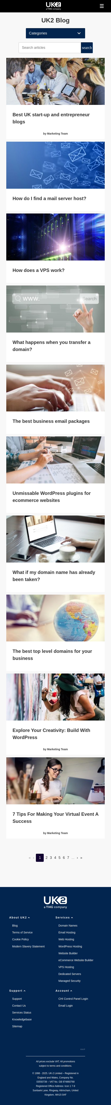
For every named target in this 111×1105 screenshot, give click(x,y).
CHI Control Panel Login (73, 998)
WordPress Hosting (70, 946)
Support (17, 990)
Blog (15, 925)
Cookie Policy (20, 939)
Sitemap (17, 1026)
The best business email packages (51, 421)
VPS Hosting (66, 967)
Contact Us (19, 1005)
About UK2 (20, 917)
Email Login (65, 1005)
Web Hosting (66, 939)
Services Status (21, 1012)
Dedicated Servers (69, 974)
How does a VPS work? (39, 270)
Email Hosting (66, 932)
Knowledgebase (22, 1019)
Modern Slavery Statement (28, 946)
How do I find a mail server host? (49, 198)
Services (65, 917)
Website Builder (68, 953)
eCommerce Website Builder (75, 960)
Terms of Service (22, 932)
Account (64, 990)
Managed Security (69, 980)
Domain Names (67, 925)
